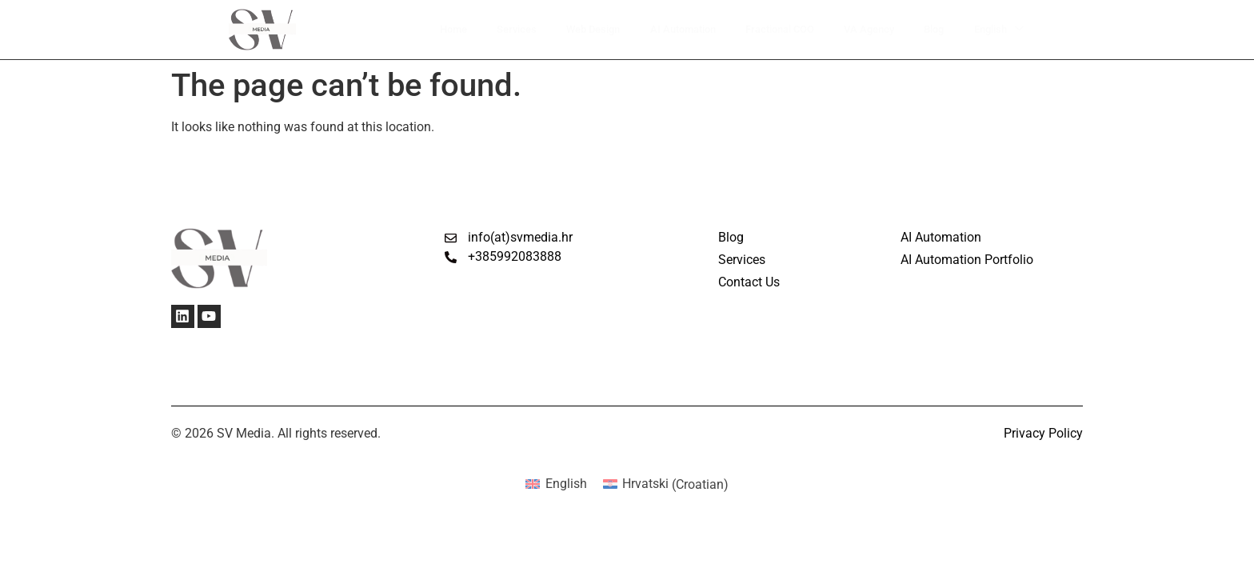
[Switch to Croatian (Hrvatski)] (666, 485)
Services (501, 29)
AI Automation (674, 29)
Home (437, 29)
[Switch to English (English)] (555, 485)
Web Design (580, 29)
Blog (937, 29)
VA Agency (871, 29)
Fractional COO (777, 29)
